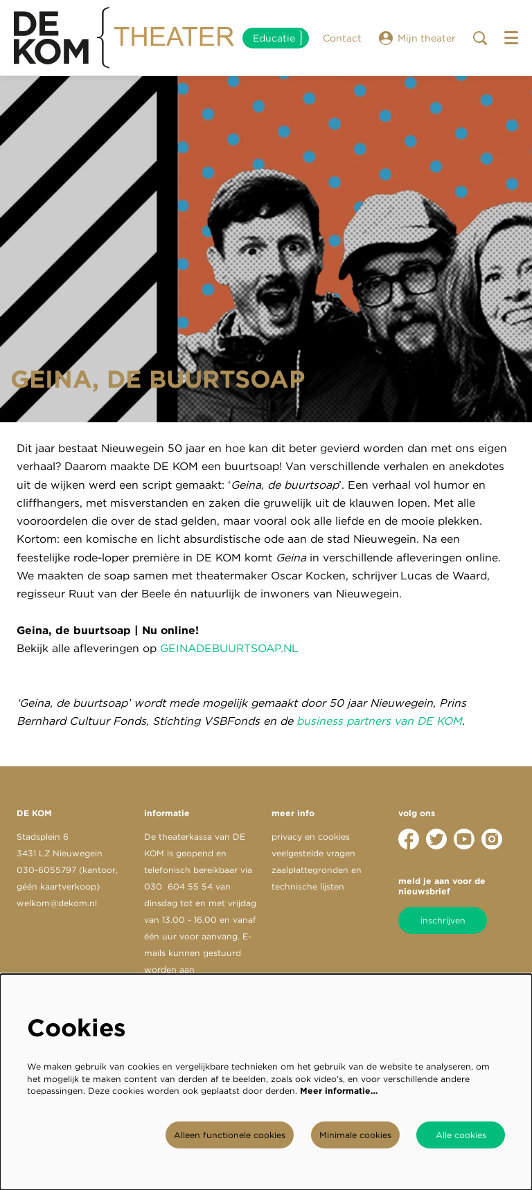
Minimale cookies (355, 1135)
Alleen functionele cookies (229, 1135)
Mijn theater (417, 38)
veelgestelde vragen (313, 853)
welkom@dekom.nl (57, 903)
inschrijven (443, 920)
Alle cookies (461, 1135)
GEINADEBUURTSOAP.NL (229, 648)
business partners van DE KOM (379, 721)
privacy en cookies (311, 836)
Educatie (274, 38)
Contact (342, 38)
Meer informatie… (339, 1090)
